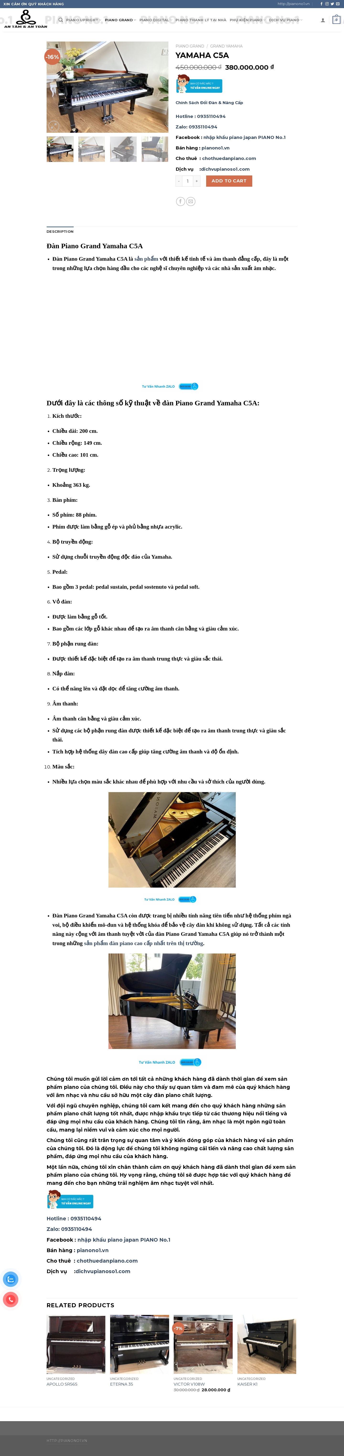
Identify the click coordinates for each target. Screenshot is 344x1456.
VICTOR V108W (189, 1384)
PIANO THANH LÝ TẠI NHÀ (201, 20)
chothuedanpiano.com (229, 158)
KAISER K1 (247, 1384)
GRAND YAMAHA (226, 46)
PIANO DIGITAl (156, 20)
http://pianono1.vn (294, 4)
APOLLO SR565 (62, 1384)
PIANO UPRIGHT (83, 20)
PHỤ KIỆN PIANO (248, 20)
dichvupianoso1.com (225, 169)
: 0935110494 (201, 116)
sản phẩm (146, 259)
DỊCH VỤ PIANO (285, 20)
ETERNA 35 (121, 1384)
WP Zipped (69, 1447)
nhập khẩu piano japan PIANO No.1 (245, 137)
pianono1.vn (216, 148)
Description (60, 231)
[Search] (61, 20)
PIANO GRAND (120, 20)
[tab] (60, 232)
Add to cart (229, 181)
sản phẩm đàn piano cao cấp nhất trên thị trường (143, 943)
